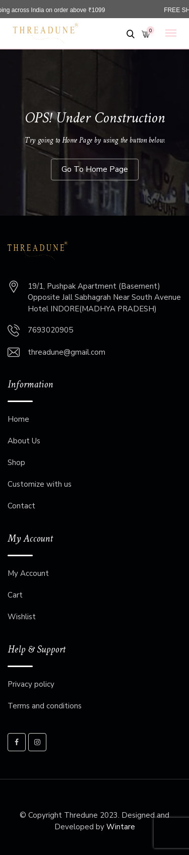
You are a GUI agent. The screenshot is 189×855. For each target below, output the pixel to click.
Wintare (120, 827)
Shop (16, 462)
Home (18, 419)
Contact (21, 506)
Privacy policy (31, 684)
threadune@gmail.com (66, 352)
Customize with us (40, 484)
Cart (15, 595)
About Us (24, 441)
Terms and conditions (45, 706)
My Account (28, 573)
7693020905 (50, 330)
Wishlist (22, 617)
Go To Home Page (94, 169)
